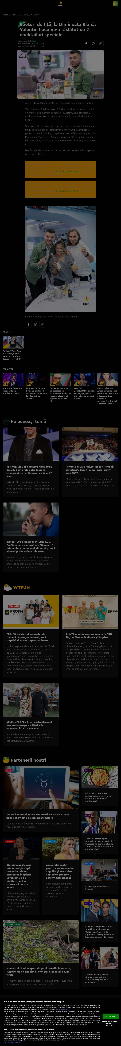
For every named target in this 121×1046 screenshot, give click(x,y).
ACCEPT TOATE (110, 1016)
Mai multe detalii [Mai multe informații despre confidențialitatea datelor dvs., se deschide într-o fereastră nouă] (61, 1010)
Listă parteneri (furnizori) (12, 1042)
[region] (60, 1022)
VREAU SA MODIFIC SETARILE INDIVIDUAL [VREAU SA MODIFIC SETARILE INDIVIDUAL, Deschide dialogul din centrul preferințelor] (110, 1023)
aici (20, 1020)
